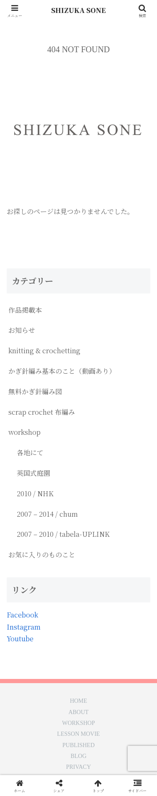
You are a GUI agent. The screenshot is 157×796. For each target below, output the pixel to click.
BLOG (78, 756)
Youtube (20, 638)
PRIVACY (78, 767)
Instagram (24, 627)
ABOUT (78, 712)
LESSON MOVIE (78, 734)
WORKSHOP (78, 723)
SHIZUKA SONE (78, 10)
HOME (78, 701)
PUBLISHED (78, 745)
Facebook (22, 615)
